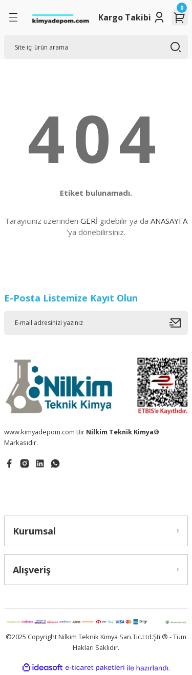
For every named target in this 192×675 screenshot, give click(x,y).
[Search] (96, 47)
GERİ (89, 221)
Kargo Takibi (124, 17)
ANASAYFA (169, 221)
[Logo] (60, 17)
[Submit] (178, 323)
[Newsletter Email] (96, 323)
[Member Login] (159, 17)
